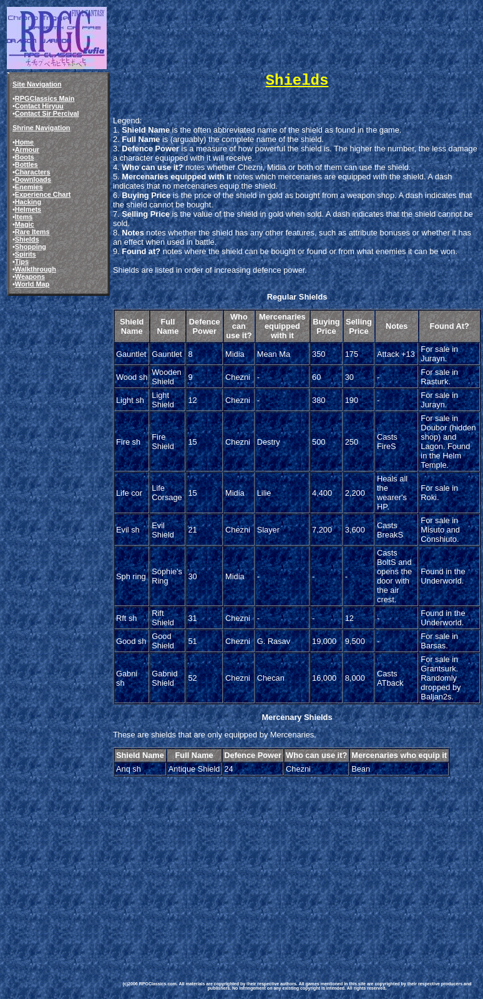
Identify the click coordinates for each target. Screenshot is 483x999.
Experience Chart (43, 194)
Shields (27, 239)
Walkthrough (35, 269)
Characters (33, 172)
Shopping (30, 246)
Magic (24, 224)
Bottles (26, 164)
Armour (27, 149)
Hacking (28, 202)
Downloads (33, 179)
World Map (32, 284)
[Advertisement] (297, 866)
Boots (24, 157)
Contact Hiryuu (39, 106)
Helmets (28, 209)
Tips (22, 261)
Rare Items (32, 231)
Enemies (29, 187)
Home (24, 142)
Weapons (30, 276)
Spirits (25, 254)
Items (23, 216)
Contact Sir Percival (47, 113)
